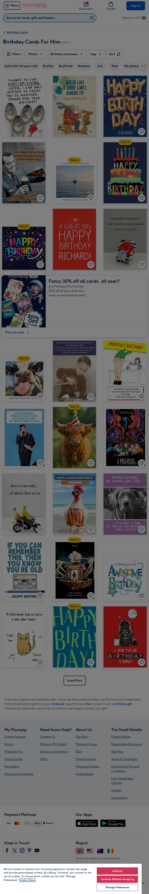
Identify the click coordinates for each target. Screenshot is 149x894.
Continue (117, 871)
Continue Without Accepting (117, 879)
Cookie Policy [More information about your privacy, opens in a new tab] (27, 880)
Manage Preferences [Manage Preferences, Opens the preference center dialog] (117, 887)
